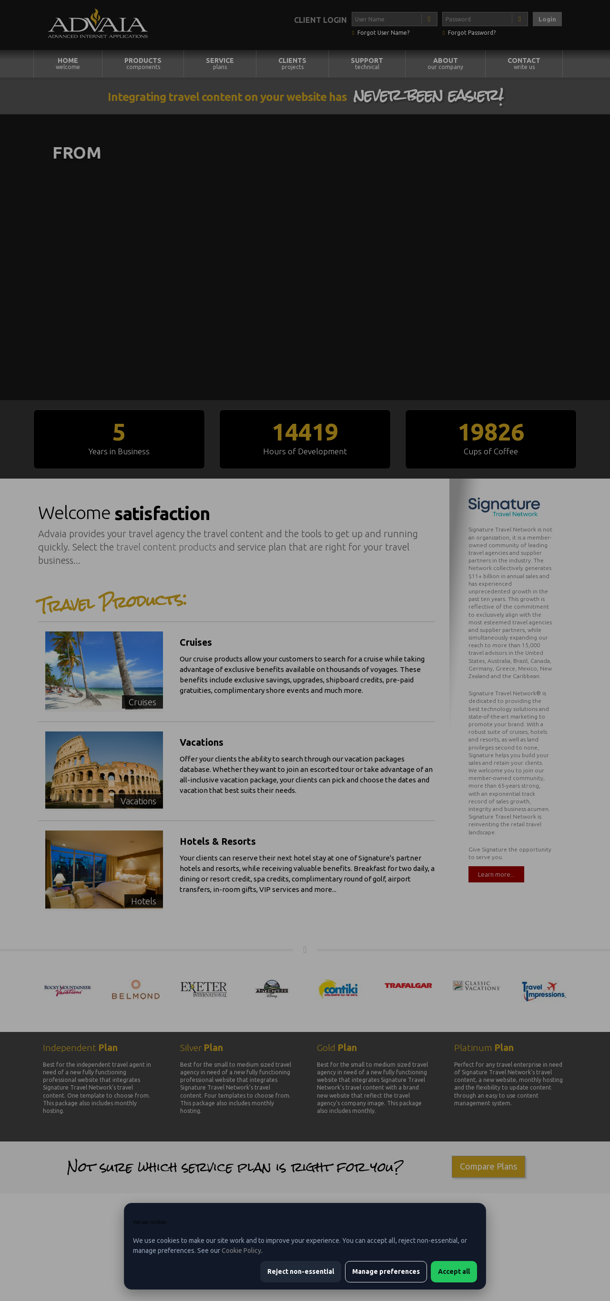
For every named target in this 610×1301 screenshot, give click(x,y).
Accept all (454, 1271)
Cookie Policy (241, 1250)
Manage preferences (386, 1271)
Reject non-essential (300, 1271)
